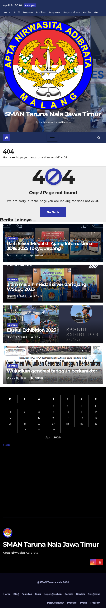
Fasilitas (41, 12)
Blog (16, 594)
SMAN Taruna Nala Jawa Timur (53, 114)
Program (28, 12)
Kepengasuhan (53, 594)
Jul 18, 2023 (18, 378)
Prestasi (72, 602)
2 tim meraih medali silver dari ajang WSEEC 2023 (46, 287)
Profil (16, 12)
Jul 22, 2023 (18, 337)
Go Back (53, 212)
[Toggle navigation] (52, 137)
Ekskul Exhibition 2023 (31, 330)
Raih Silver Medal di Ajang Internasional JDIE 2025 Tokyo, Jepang (50, 246)
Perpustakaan (71, 12)
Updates (12, 238)
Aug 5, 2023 (18, 296)
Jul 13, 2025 (18, 255)
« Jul (6, 445)
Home (7, 12)
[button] (98, 137)
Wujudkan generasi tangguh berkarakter (52, 371)
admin (36, 255)
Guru (97, 12)
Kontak (80, 594)
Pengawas (54, 12)
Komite (87, 12)
